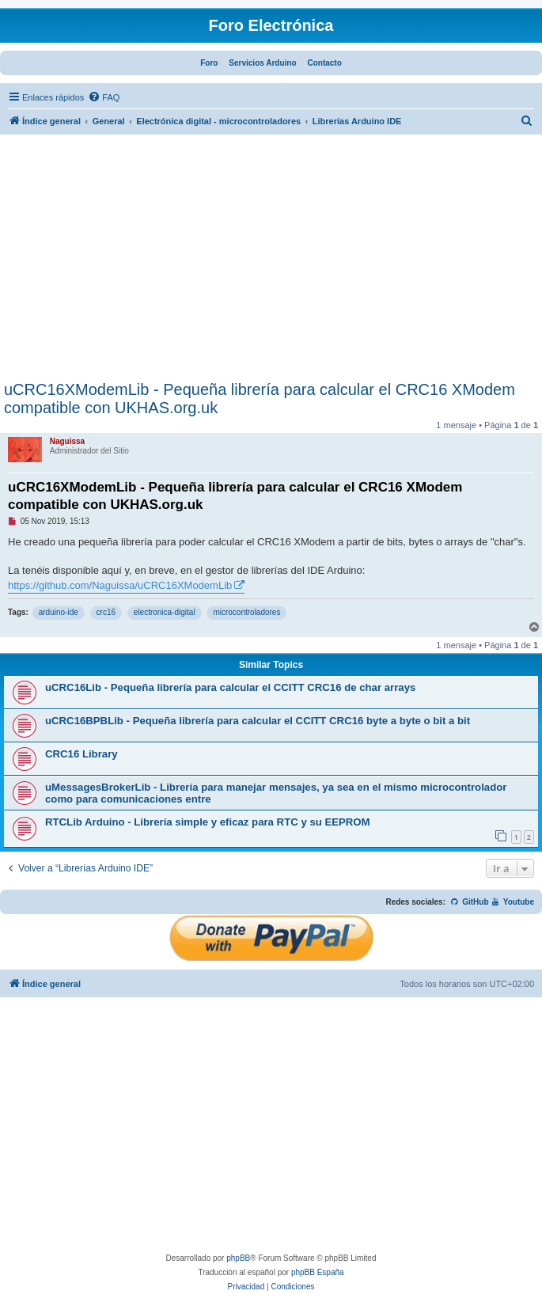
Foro (209, 63)
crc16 (106, 612)
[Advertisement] (271, 262)
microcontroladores (246, 612)
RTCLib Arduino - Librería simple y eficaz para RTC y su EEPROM (207, 822)
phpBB (238, 1258)
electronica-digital (164, 612)
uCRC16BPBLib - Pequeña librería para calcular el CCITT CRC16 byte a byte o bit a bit (257, 721)
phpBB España (317, 1272)
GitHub (469, 902)
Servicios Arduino (262, 63)
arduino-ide (58, 612)
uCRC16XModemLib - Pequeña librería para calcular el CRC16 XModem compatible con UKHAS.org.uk (259, 398)
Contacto (324, 63)
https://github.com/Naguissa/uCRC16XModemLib (120, 585)
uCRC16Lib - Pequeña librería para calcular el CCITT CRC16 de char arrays (230, 687)
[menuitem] (103, 97)
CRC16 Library (81, 754)
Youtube (512, 902)
